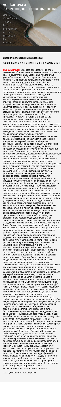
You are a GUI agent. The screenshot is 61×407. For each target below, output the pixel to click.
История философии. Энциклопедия (23, 58)
